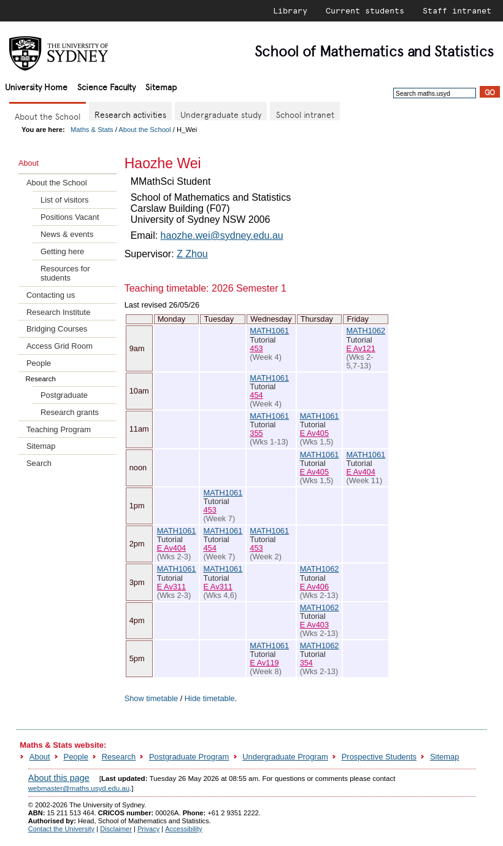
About (39, 756)
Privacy (148, 828)
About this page (59, 778)
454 (256, 395)
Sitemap (161, 86)
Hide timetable (210, 698)
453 (256, 348)
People (38, 363)
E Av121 (360, 348)
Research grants (69, 412)
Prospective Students (379, 756)
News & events (66, 234)
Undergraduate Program (285, 756)
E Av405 (314, 433)
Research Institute (58, 312)
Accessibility (183, 828)
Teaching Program (58, 429)
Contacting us (50, 295)
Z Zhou (192, 254)
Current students (365, 10)
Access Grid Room (59, 346)
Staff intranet (457, 10)
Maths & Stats (92, 129)
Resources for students (65, 273)
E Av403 (314, 624)
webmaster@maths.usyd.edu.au (78, 788)
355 (256, 433)
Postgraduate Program (189, 756)
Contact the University (61, 828)
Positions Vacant (69, 217)
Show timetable (152, 698)
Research (119, 756)
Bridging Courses (56, 328)
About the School (144, 129)
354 (306, 662)
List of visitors (64, 199)
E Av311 (171, 586)
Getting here (62, 251)
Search (39, 463)
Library (290, 10)
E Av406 (314, 586)
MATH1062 (365, 330)
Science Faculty (106, 86)
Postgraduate (64, 395)
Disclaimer (116, 828)
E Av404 (360, 471)
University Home (36, 86)
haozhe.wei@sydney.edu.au (222, 235)
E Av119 (264, 662)
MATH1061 (269, 330)
